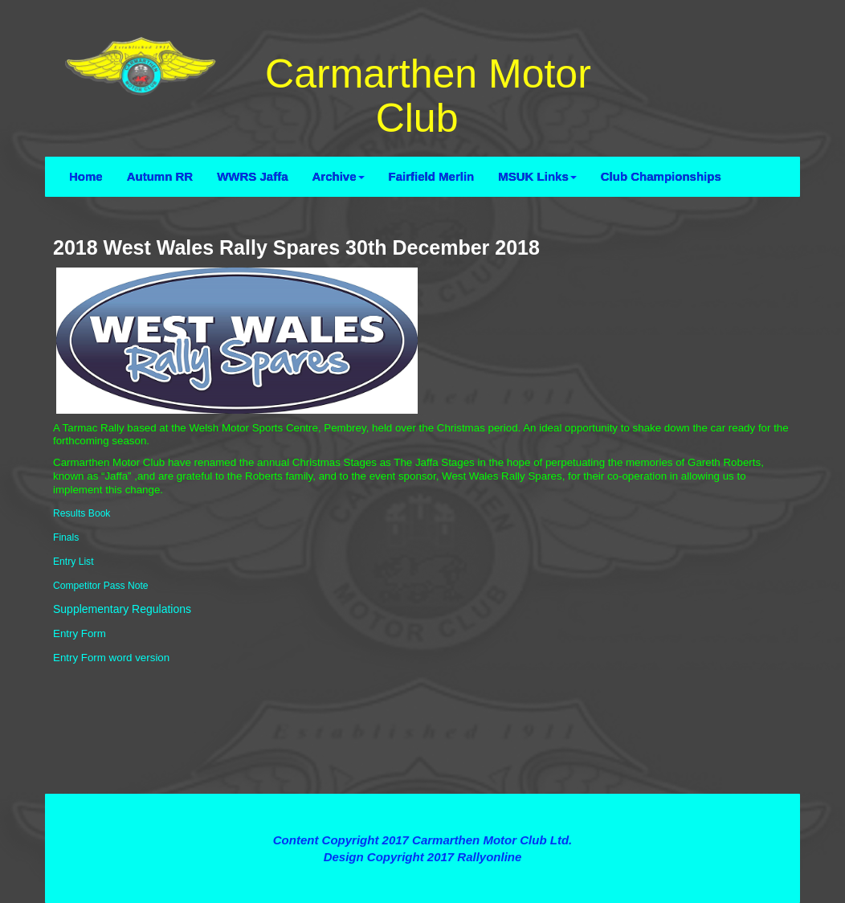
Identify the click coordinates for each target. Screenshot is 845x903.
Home (86, 176)
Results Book (81, 513)
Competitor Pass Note (101, 585)
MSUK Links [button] (537, 176)
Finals (66, 537)
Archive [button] (338, 176)
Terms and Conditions (422, 810)
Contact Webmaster (422, 874)
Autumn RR (160, 176)
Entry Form (79, 633)
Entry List (73, 561)
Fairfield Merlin (432, 176)
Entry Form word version (111, 658)
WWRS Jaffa (252, 176)
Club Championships (661, 176)
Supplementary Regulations (122, 609)
